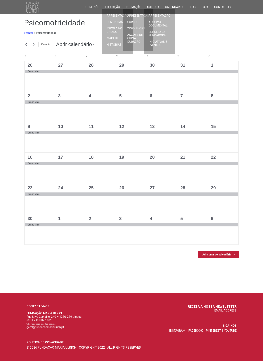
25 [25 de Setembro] (91, 187)
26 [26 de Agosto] (30, 65)
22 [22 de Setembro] (213, 157)
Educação (112, 7)
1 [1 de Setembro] (212, 65)
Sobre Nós (91, 7)
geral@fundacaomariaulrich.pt (45, 327)
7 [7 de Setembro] (181, 95)
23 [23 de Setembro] (30, 187)
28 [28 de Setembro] (182, 187)
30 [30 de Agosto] (152, 65)
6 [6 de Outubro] (212, 218)
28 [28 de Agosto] (91, 65)
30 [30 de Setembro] (30, 218)
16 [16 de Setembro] (30, 157)
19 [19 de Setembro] (121, 157)
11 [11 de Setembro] (91, 126)
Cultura (153, 7)
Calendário (174, 7)
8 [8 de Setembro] (212, 95)
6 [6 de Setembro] (151, 95)
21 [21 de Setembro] (182, 157)
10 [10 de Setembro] (60, 126)
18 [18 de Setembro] (91, 157)
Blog (192, 7)
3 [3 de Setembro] (59, 95)
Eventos (28, 32)
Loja (204, 7)
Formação (133, 7)
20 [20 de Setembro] (152, 157)
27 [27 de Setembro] (152, 187)
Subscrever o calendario (216, 254)
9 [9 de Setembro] (29, 126)
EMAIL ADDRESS (225, 310)
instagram (177, 330)
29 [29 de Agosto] (121, 65)
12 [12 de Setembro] (121, 126)
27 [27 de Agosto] (60, 65)
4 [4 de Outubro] (151, 218)
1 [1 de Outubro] (59, 218)
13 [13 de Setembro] (152, 126)
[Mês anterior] (26, 44)
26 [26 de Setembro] (121, 187)
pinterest (213, 330)
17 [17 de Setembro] (60, 157)
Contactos (222, 7)
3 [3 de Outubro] (120, 218)
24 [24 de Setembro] (60, 187)
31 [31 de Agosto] (182, 65)
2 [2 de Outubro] (90, 218)
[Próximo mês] (33, 44)
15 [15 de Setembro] (213, 126)
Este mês (45, 44)
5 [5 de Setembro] (120, 95)
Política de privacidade (45, 342)
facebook (195, 330)
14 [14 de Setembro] (182, 126)
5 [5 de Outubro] (181, 218)
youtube (230, 330)
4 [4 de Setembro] (90, 95)
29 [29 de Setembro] (213, 187)
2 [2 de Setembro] (29, 95)
